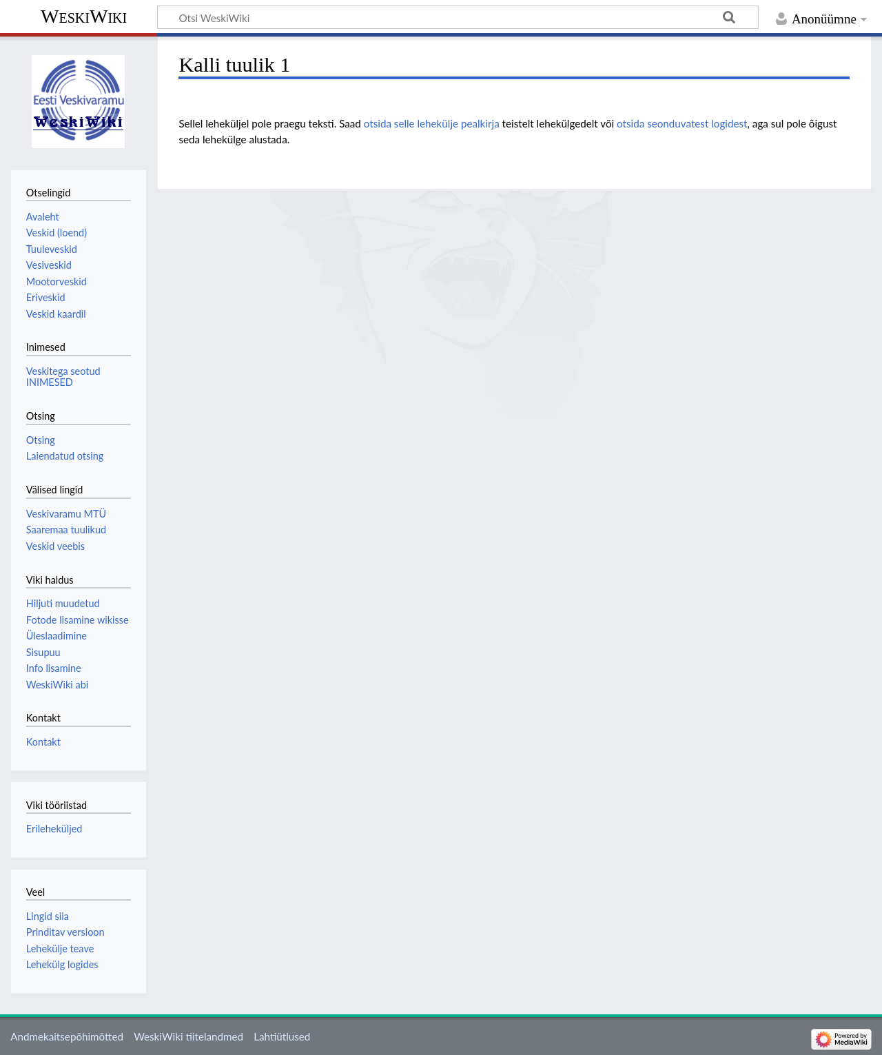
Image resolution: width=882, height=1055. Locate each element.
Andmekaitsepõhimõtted (66, 1036)
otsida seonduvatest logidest (682, 123)
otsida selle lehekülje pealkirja (432, 123)
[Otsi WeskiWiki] (458, 17)
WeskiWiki (84, 16)
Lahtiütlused (282, 1036)
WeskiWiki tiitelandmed (188, 1036)
